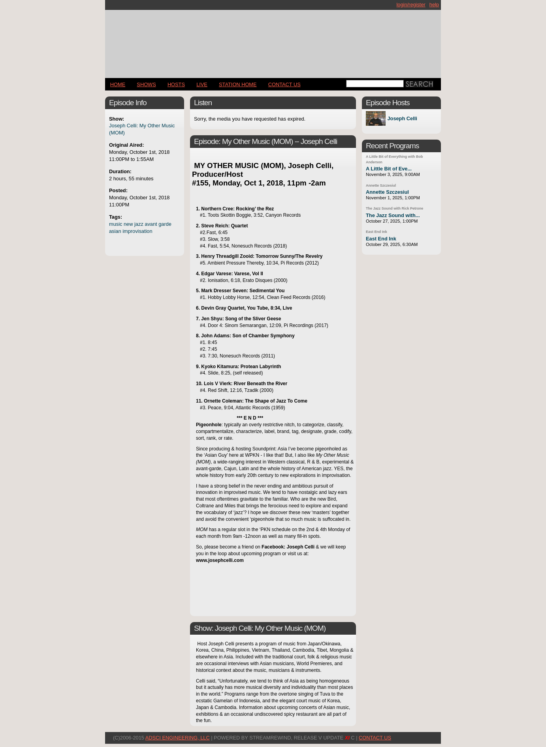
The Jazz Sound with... (393, 215)
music (115, 224)
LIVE (201, 84)
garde (164, 224)
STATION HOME (238, 84)
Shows (146, 84)
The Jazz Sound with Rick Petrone (394, 208)
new (128, 224)
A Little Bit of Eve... (389, 169)
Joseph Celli (402, 118)
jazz (138, 224)
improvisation (137, 231)
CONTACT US (284, 84)
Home (117, 84)
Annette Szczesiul (381, 185)
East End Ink (376, 232)
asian (115, 231)
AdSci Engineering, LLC (177, 738)
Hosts (176, 84)
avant (151, 224)
